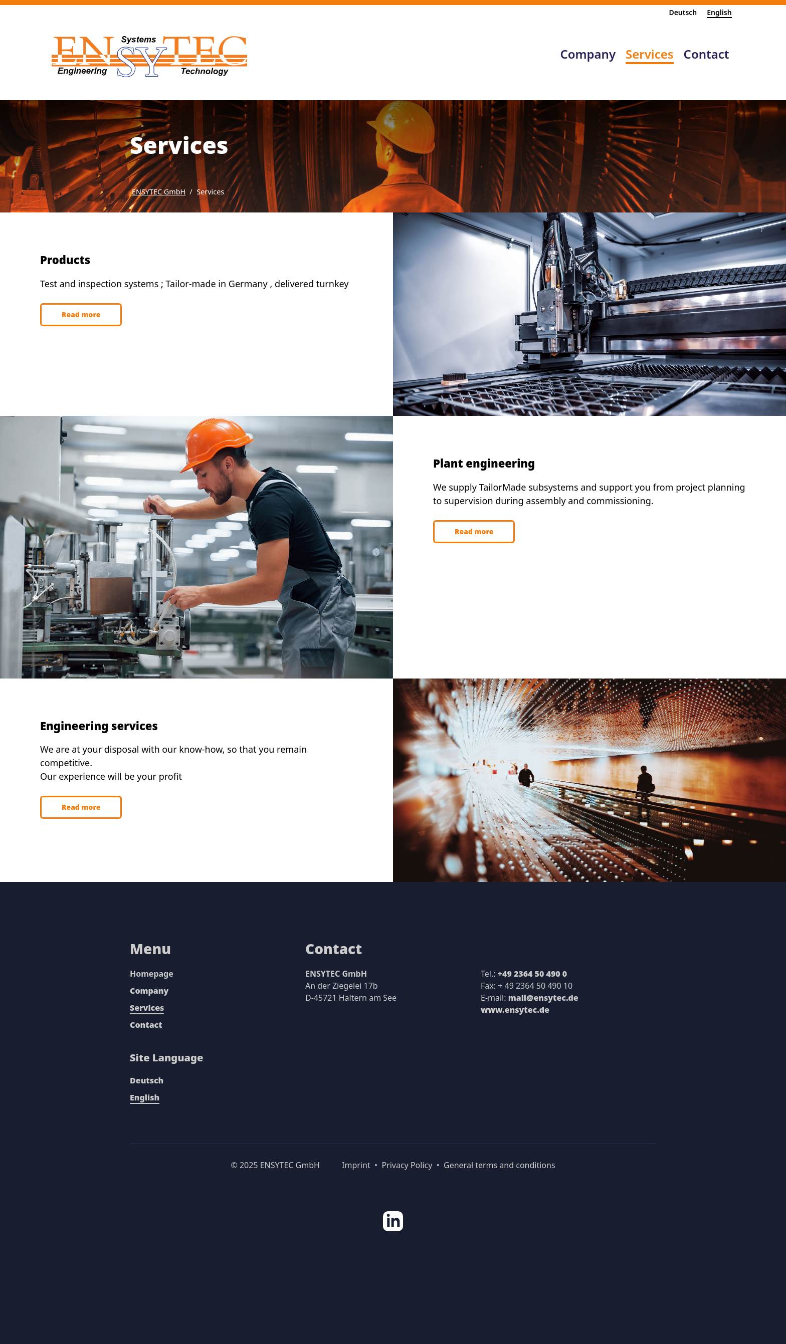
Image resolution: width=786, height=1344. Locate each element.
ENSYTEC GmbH (158, 191)
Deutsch (683, 12)
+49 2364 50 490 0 (532, 973)
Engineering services (99, 725)
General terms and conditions (499, 1165)
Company (149, 990)
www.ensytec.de (515, 1009)
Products (65, 259)
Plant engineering (484, 463)
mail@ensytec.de (543, 997)
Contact (146, 1024)
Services (210, 191)
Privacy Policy (406, 1165)
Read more (81, 314)
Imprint (356, 1165)
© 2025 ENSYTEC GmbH (275, 1165)
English (719, 12)
